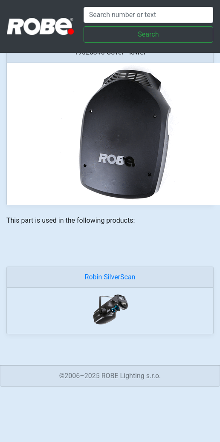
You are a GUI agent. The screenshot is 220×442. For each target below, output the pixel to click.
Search (148, 34)
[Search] (148, 15)
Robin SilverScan (110, 277)
